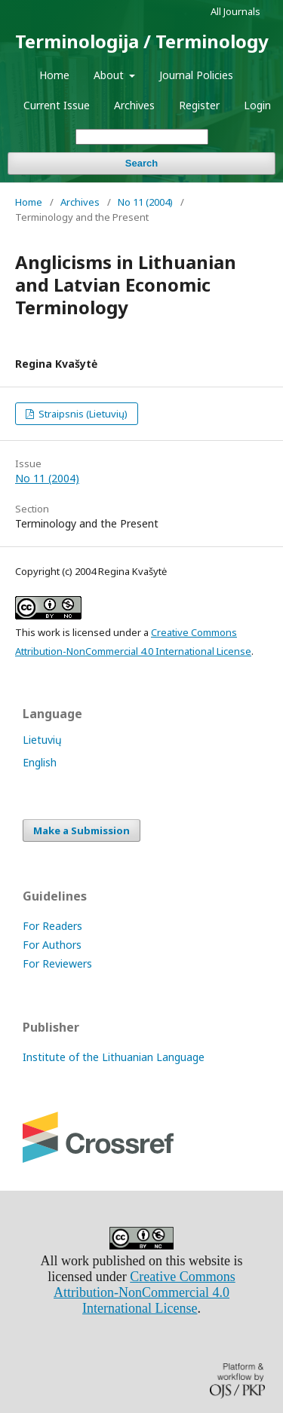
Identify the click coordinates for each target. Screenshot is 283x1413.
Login (257, 105)
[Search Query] (141, 137)
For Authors (52, 944)
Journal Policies (196, 75)
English (40, 762)
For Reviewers (57, 963)
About (110, 75)
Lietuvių (42, 739)
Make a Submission (81, 830)
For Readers (52, 926)
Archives (134, 105)
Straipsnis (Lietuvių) (82, 414)
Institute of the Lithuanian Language (114, 1057)
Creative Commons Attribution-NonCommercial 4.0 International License (144, 1292)
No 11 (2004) (145, 202)
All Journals (235, 11)
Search (141, 163)
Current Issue (56, 105)
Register (199, 105)
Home (54, 75)
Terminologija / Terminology (142, 41)
